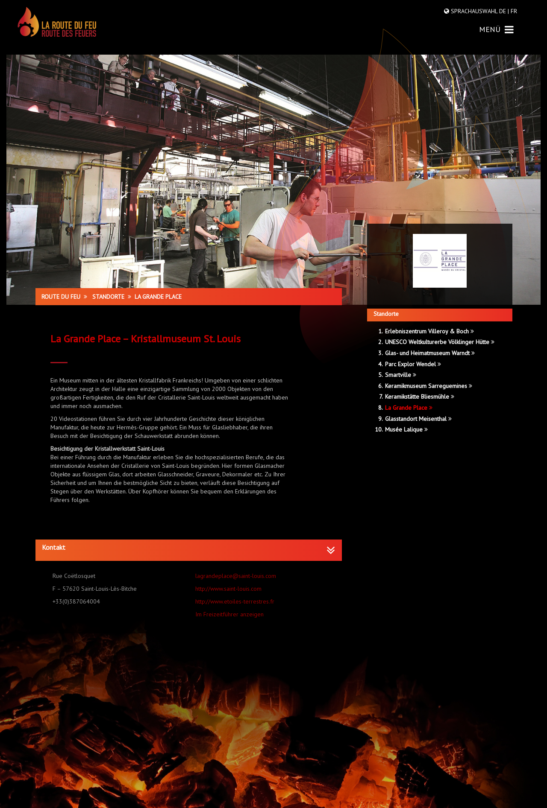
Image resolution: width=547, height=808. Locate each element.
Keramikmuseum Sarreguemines (428, 386)
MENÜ (496, 29)
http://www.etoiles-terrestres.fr (234, 601)
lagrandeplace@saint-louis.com (235, 576)
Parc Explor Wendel (413, 364)
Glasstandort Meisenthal (418, 419)
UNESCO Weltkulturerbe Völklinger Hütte (439, 342)
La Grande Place (408, 407)
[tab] (188, 550)
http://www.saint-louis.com (228, 588)
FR (513, 11)
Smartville (400, 375)
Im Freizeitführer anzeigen (229, 614)
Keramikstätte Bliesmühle (419, 396)
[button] (188, 547)
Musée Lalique (406, 429)
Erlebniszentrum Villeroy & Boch (429, 331)
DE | (504, 11)
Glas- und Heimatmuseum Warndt (430, 353)
